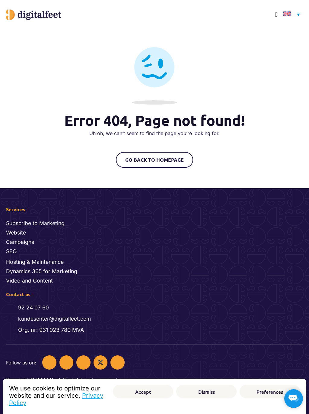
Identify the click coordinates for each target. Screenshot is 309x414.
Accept (143, 391)
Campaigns (20, 240)
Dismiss (206, 391)
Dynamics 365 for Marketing (42, 270)
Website (16, 230)
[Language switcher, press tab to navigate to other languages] (290, 14)
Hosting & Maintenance (36, 260)
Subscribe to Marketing (36, 221)
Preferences (269, 391)
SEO (11, 250)
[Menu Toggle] (276, 14)
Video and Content (30, 279)
